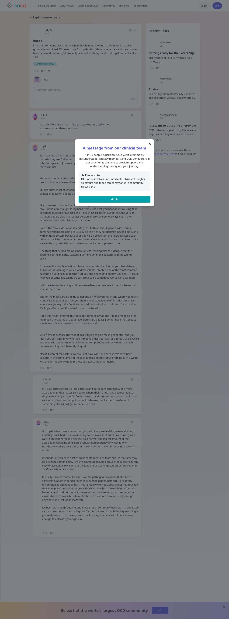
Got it (114, 199)
